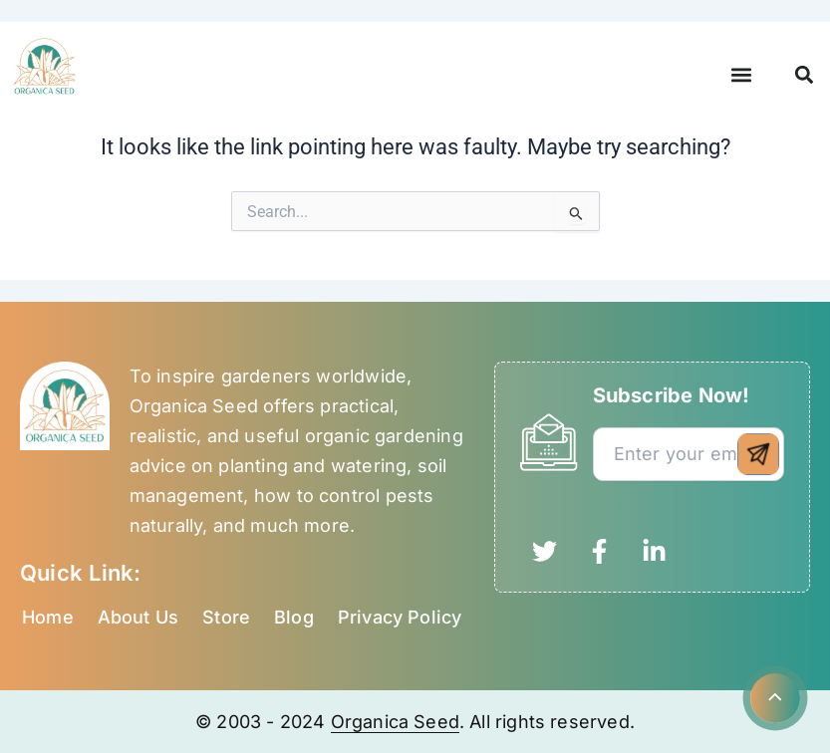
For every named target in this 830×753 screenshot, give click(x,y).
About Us (138, 617)
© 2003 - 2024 (263, 721)
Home (48, 617)
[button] (741, 75)
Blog (294, 617)
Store (226, 617)
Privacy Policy (400, 617)
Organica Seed (395, 721)
